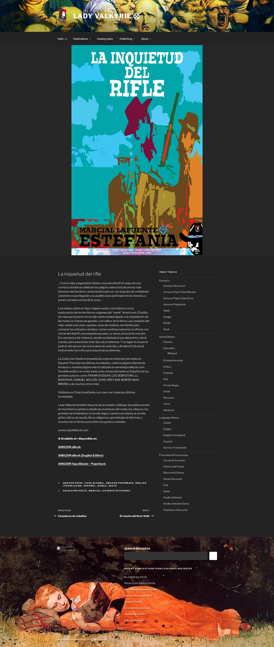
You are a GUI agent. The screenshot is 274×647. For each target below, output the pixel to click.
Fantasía (168, 372)
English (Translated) (174, 434)
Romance (168, 397)
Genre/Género (167, 336)
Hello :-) (62, 38)
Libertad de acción (134, 613)
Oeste (113, 485)
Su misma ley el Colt (135, 576)
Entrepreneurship (173, 359)
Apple (166, 309)
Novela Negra (171, 384)
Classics (168, 341)
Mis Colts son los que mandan (140, 588)
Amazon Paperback (120, 482)
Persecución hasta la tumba (139, 582)
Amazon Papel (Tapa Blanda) (83, 482)
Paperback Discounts (175, 509)
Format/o (164, 280)
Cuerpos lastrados (134, 619)
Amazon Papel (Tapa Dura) (178, 297)
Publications (82, 38)
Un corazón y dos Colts (137, 607)
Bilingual (172, 352)
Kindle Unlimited (172, 496)
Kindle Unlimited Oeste (176, 503)
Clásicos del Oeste (173, 465)
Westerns (168, 409)
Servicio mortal (132, 601)
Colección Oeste (75, 490)
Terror (166, 403)
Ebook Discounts (172, 478)
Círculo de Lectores (174, 459)
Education (169, 347)
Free (165, 484)
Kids (165, 378)
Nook (166, 328)
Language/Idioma (169, 417)
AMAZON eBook (69, 446)
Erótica (167, 366)
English (167, 428)
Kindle (102, 485)
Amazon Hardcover (174, 285)
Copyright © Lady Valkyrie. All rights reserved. (82, 638)
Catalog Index (105, 38)
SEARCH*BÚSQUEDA (137, 548)
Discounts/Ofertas (173, 472)
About (146, 38)
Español (90, 485)
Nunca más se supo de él (138, 594)
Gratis (166, 490)
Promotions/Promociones (173, 454)
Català (167, 422)
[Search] (213, 555)
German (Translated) (174, 447)
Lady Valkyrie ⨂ (106, 16)
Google (167, 316)
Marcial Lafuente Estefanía (110, 490)
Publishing (128, 38)
